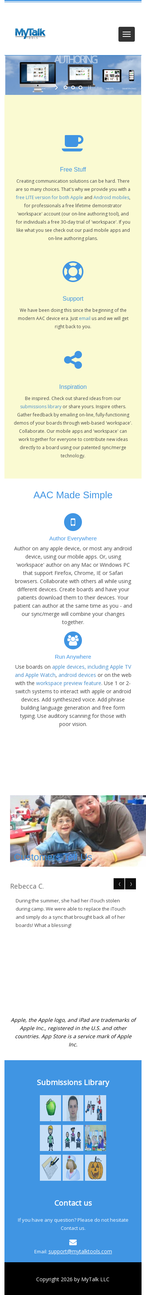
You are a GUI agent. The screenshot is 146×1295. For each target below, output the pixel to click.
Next (130, 883)
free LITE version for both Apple (49, 197)
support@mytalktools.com (80, 1251)
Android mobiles (111, 197)
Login (21, 12)
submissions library (40, 406)
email (85, 318)
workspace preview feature (68, 683)
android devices (77, 674)
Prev (119, 883)
